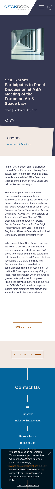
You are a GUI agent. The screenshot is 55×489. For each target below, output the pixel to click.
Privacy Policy (27, 436)
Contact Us (27, 387)
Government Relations (15, 144)
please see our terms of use (23, 466)
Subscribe (27, 414)
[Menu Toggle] (42, 7)
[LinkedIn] (27, 407)
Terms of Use (27, 443)
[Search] (51, 8)
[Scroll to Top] (27, 354)
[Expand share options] (6, 121)
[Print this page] (11, 121)
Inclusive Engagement (27, 420)
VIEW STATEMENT (28, 485)
